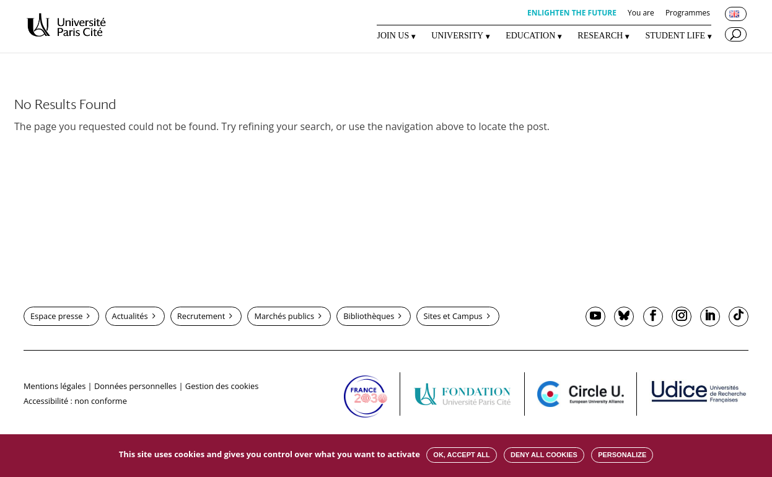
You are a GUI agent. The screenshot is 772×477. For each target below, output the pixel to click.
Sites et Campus (452, 316)
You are (641, 13)
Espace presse (56, 316)
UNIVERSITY (457, 36)
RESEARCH (600, 36)
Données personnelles (135, 386)
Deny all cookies (544, 454)
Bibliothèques (368, 316)
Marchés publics (284, 316)
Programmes (687, 13)
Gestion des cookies (221, 386)
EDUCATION (530, 36)
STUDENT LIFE (675, 36)
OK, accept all (461, 454)
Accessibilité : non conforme (75, 400)
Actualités (130, 316)
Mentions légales (55, 386)
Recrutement (201, 316)
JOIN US (393, 36)
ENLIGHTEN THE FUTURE (571, 13)
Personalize (622, 454)
